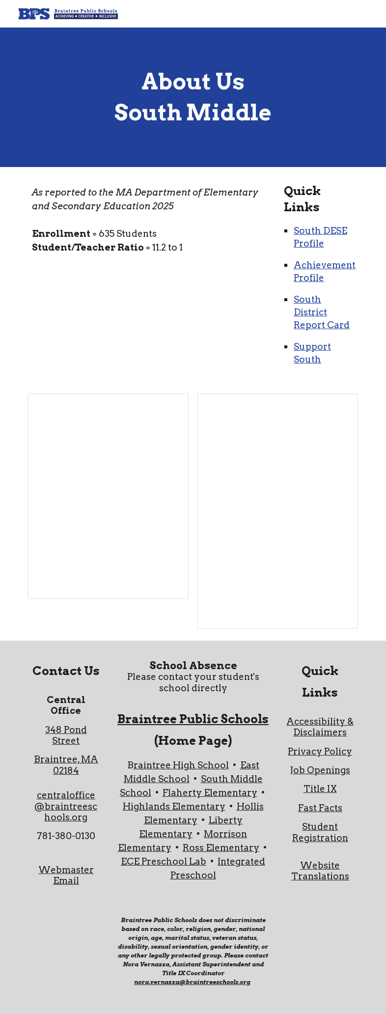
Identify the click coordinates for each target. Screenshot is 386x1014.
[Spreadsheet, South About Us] (108, 496)
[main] (193, 97)
